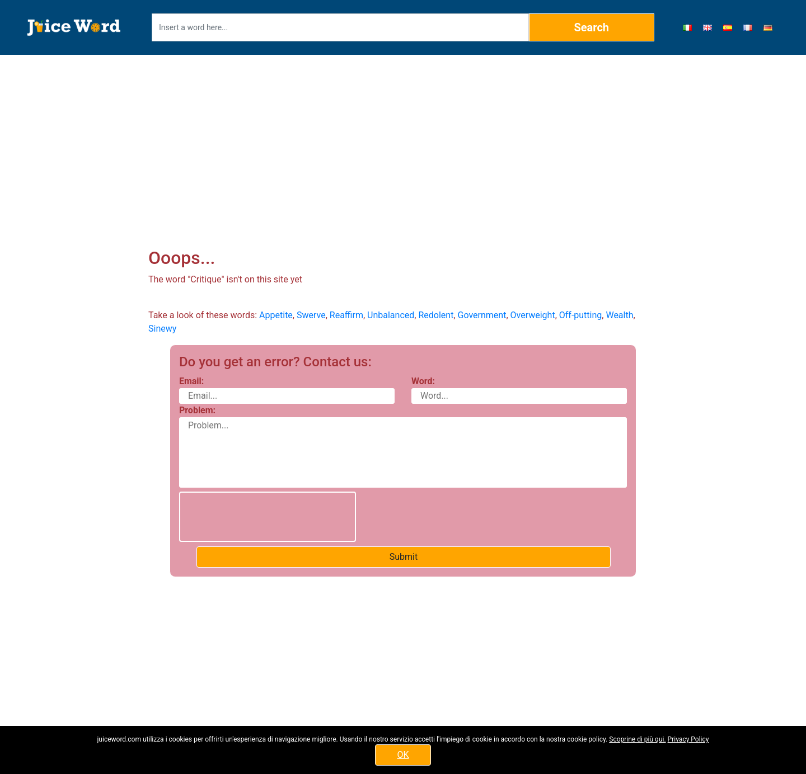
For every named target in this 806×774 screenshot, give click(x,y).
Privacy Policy (688, 739)
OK (403, 754)
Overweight (532, 315)
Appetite (276, 315)
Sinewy (162, 328)
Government (481, 315)
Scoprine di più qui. (637, 739)
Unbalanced (390, 315)
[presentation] (267, 517)
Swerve (311, 315)
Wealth (619, 315)
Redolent (435, 315)
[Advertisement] (403, 137)
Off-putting (580, 315)
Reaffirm (346, 315)
